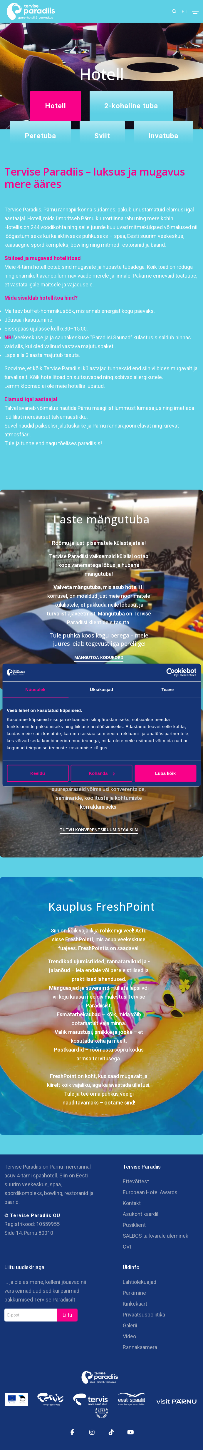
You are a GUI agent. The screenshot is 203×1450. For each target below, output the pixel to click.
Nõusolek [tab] (35, 689)
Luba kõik (165, 773)
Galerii (130, 1325)
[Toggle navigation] (195, 12)
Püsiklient (134, 1225)
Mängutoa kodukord (98, 657)
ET (185, 11)
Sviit (102, 136)
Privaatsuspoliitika (144, 1314)
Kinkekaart (135, 1304)
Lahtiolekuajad (139, 1282)
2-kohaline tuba (131, 106)
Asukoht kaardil (140, 1214)
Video (129, 1336)
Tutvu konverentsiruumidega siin (99, 829)
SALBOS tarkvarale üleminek (155, 1236)
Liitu (67, 1315)
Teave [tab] (168, 689)
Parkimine (134, 1293)
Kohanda (102, 773)
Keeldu (37, 773)
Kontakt (132, 1203)
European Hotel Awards (150, 1192)
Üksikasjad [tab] (101, 689)
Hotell (55, 106)
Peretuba (40, 136)
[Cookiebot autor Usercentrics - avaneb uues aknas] (170, 672)
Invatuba (163, 136)
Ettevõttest (136, 1181)
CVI (127, 1247)
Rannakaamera (140, 1347)
